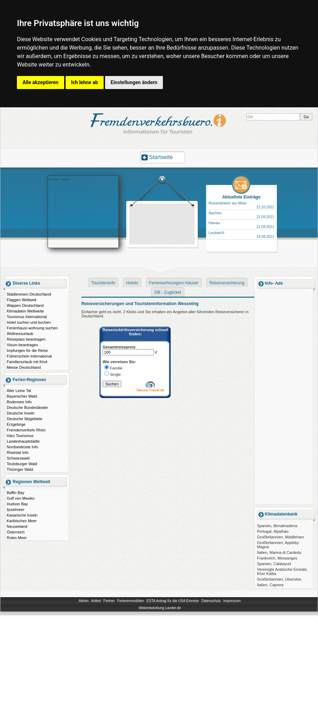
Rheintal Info (18, 452)
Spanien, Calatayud (274, 564)
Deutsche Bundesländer (27, 407)
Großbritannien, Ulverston (279, 579)
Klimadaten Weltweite (25, 311)
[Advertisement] (284, 397)
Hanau (214, 223)
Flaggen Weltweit (21, 300)
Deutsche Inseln (21, 413)
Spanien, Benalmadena (277, 526)
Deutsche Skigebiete (24, 419)
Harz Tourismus (20, 436)
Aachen (215, 213)
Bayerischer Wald (22, 396)
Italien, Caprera (270, 585)
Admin (83, 601)
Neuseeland (17, 526)
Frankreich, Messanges (277, 558)
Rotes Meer (17, 538)
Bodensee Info (19, 402)
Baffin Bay (15, 493)
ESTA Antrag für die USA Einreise (172, 601)
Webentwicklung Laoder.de (160, 608)
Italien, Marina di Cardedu (279, 552)
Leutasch (217, 232)
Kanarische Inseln (22, 515)
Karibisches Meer (22, 521)
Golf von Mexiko (21, 498)
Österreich (16, 532)
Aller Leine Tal (19, 390)
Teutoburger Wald (22, 464)
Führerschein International (29, 356)
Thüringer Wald (20, 469)
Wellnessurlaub (20, 333)
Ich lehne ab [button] (84, 82)
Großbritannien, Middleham (280, 537)
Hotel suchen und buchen (29, 322)
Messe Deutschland (24, 367)
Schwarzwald (18, 458)
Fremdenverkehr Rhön (26, 430)
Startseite (161, 157)
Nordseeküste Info (22, 447)
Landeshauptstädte (23, 441)
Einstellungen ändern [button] (134, 82)
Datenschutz (211, 601)
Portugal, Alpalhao (272, 531)
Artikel (96, 601)
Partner (109, 601)
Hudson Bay (17, 504)
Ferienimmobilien (130, 601)
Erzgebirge (16, 424)
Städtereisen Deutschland (29, 294)
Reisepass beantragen (26, 339)
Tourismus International (27, 317)
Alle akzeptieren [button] (41, 82)
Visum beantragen (22, 345)
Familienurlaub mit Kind (27, 362)
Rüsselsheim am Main (228, 203)
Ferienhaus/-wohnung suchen (32, 328)
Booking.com (59, 178)
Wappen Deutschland (25, 305)
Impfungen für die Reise (27, 350)
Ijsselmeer (15, 509)
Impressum (231, 601)
